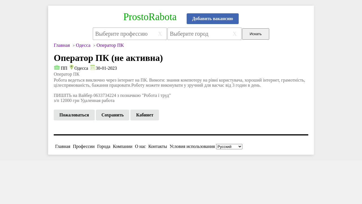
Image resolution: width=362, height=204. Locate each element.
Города (103, 146)
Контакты (157, 146)
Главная (62, 146)
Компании (122, 146)
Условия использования (192, 146)
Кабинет (144, 114)
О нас (140, 146)
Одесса (81, 68)
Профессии (84, 146)
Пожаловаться (74, 114)
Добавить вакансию (212, 18)
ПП (64, 68)
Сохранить (113, 114)
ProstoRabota (150, 16)
